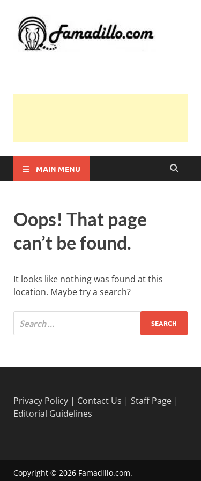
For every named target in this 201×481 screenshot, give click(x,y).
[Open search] (174, 168)
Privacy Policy (40, 401)
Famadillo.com (104, 473)
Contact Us (99, 401)
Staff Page (151, 401)
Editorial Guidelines (52, 413)
